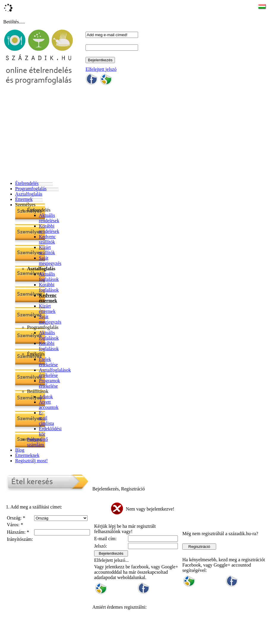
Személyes (25, 204)
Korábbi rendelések (49, 228)
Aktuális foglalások (49, 276)
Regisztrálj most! (31, 460)
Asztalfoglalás (28, 193)
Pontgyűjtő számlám (37, 442)
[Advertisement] (137, 134)
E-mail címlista (46, 418)
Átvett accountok (48, 404)
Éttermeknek (27, 455)
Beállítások (37, 391)
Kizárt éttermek (47, 308)
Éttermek (24, 199)
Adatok (46, 396)
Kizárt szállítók (47, 250)
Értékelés (36, 353)
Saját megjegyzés (50, 260)
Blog (19, 449)
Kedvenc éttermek (48, 298)
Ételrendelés (27, 183)
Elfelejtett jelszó (101, 69)
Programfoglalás (31, 188)
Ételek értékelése (48, 362)
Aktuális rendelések (49, 218)
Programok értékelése (49, 383)
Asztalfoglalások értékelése (55, 372)
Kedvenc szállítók (47, 239)
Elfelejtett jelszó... (111, 560)
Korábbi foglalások (49, 287)
